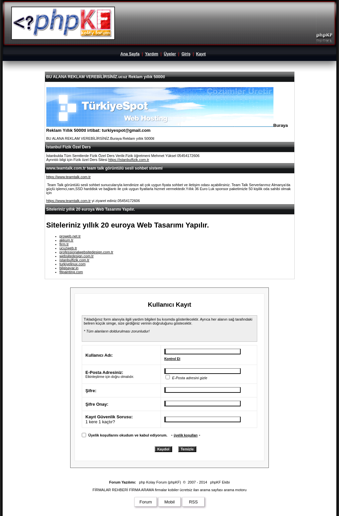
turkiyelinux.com (73, 264)
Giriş (185, 54)
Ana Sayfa (129, 54)
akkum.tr (66, 240)
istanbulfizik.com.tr (74, 260)
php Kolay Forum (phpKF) (160, 482)
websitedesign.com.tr (77, 256)
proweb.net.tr (70, 236)
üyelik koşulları (186, 435)
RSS (193, 501)
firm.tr (64, 244)
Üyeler (170, 54)
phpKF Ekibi (220, 482)
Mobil (169, 501)
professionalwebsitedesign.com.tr (87, 252)
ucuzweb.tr (68, 248)
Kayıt (201, 54)
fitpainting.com (71, 272)
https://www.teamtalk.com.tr (68, 177)
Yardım (151, 54)
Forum (145, 501)
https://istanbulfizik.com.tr (128, 160)
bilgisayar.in (69, 268)
